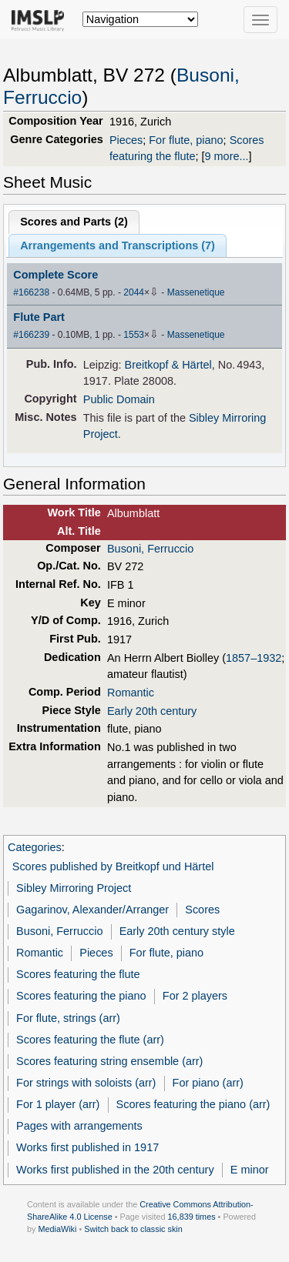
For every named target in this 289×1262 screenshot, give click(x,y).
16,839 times (192, 1216)
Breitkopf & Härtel (168, 365)
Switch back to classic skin (133, 1229)
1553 (133, 334)
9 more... (227, 156)
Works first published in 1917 (87, 1147)
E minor (249, 1170)
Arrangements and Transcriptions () (117, 245)
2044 (133, 292)
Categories (35, 847)
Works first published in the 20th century (115, 1170)
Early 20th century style (177, 931)
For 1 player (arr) (57, 1104)
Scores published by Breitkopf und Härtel (113, 866)
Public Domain (119, 399)
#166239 (31, 334)
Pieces (126, 140)
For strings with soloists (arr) (86, 1083)
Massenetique (196, 292)
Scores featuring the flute (78, 974)
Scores (202, 909)
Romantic (130, 692)
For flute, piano (186, 140)
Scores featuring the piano (81, 996)
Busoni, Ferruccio (150, 549)
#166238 (31, 292)
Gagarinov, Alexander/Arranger (92, 909)
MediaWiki (57, 1229)
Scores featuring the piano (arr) (193, 1104)
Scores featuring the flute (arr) (90, 1039)
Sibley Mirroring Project (73, 888)
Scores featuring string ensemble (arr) (109, 1061)
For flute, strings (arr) (68, 1018)
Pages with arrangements (79, 1126)
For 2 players (195, 996)
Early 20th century (152, 711)
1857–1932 (253, 658)
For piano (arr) (208, 1083)
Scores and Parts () (74, 221)
